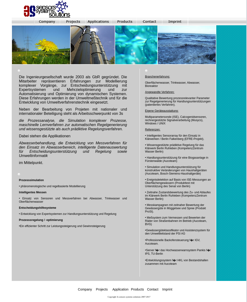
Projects (102, 289)
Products (137, 289)
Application (120, 289)
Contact (152, 289)
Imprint (167, 289)
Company (85, 289)
